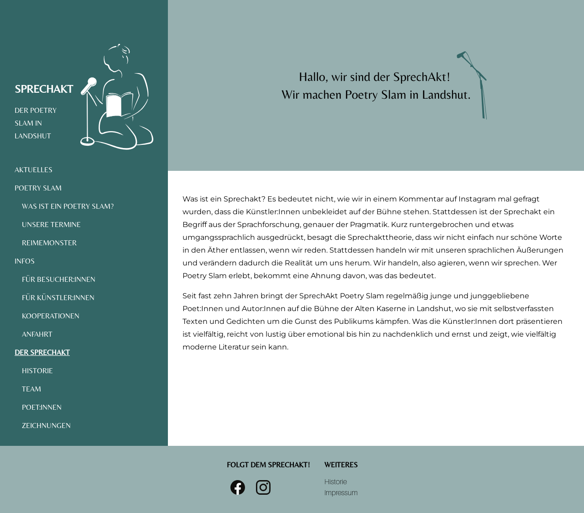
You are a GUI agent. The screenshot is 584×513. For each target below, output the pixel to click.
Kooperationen (50, 316)
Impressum (341, 493)
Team (31, 389)
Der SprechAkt (42, 352)
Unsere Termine (51, 224)
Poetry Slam (38, 188)
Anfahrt (37, 334)
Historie (37, 370)
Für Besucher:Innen (58, 279)
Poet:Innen (42, 407)
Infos (25, 261)
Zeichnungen (46, 425)
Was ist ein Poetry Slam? (68, 206)
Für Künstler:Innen (58, 297)
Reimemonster (49, 242)
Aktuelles (33, 169)
